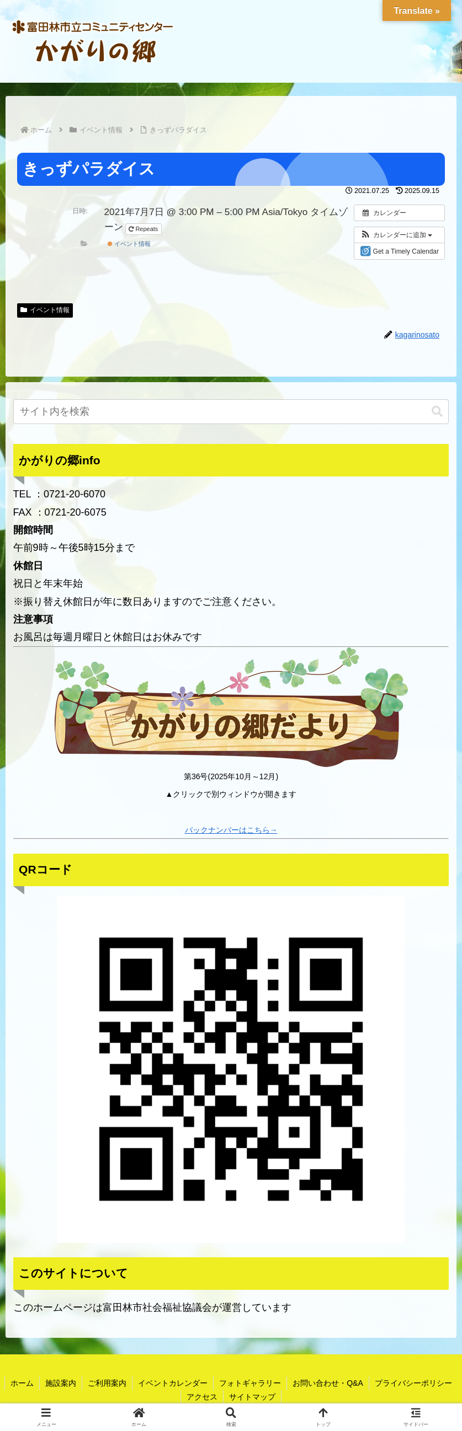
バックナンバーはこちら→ (231, 830)
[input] (231, 411)
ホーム (22, 1383)
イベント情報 (129, 243)
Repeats (144, 229)
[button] (396, 235)
